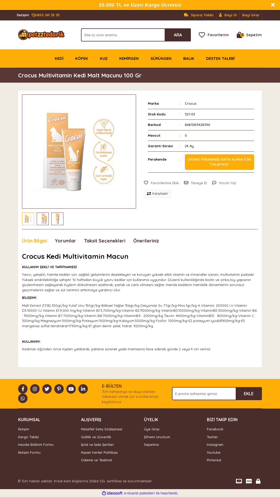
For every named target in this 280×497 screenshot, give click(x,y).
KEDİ (59, 58)
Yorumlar (65, 241)
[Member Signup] (228, 15)
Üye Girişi (151, 429)
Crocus (190, 103)
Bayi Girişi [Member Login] (250, 15)
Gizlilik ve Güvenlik (96, 437)
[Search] (136, 34)
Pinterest (214, 460)
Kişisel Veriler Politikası (99, 452)
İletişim (23, 429)
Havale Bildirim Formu (36, 444)
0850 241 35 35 (38, 15)
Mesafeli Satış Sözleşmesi (101, 429)
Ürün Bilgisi (34, 241)
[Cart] (249, 35)
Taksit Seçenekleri (104, 241)
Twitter (212, 437)
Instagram (215, 444)
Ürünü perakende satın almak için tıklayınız (219, 162)
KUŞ (103, 58)
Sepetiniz (151, 444)
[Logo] (41, 34)
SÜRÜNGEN (160, 58)
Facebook (215, 429)
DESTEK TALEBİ (220, 58)
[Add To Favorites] (161, 183)
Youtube (213, 452)
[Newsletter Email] (217, 393)
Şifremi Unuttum (157, 437)
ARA (178, 35)
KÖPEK (81, 58)
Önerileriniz (146, 241)
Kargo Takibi (28, 437)
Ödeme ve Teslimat (96, 460)
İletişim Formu (29, 452)
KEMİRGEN (129, 58)
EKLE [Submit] (249, 393)
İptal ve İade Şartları (97, 444)
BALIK (188, 58)
